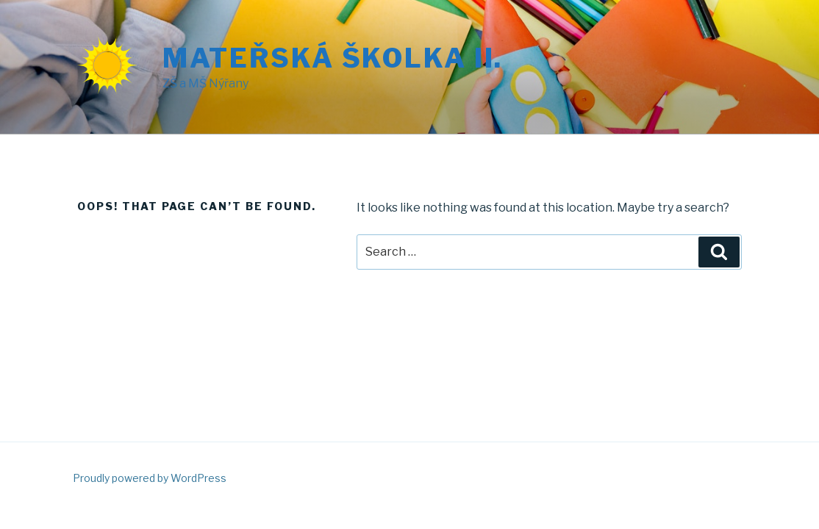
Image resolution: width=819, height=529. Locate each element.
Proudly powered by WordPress (149, 478)
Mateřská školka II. (333, 58)
